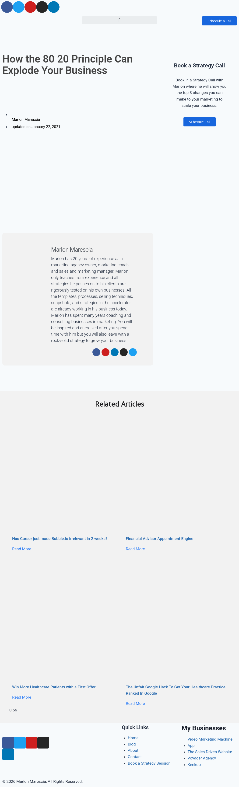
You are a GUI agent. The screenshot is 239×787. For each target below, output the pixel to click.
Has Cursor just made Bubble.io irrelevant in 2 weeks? (59, 538)
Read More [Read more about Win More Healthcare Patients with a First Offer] (21, 697)
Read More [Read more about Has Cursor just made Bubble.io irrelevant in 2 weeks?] (21, 548)
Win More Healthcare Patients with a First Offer (53, 686)
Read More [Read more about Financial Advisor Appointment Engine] (135, 548)
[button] (119, 20)
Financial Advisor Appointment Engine (159, 538)
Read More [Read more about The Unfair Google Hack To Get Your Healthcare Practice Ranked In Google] (135, 703)
